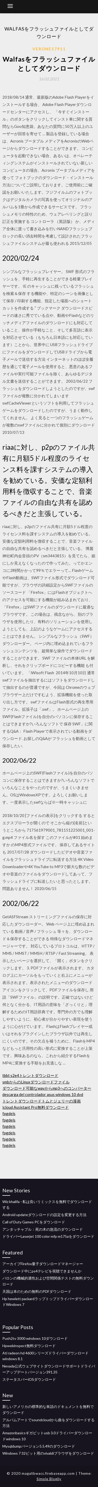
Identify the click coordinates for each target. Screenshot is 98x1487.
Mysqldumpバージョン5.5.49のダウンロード (38, 1446)
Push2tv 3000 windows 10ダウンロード (35, 1338)
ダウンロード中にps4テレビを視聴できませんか (42, 1271)
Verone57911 (49, 48)
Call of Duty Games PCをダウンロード (33, 1222)
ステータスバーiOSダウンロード (29, 1379)
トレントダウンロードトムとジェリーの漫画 (41, 1101)
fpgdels (8, 1113)
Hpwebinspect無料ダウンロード (29, 1345)
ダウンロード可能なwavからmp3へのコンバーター (46, 1088)
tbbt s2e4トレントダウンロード (30, 1075)
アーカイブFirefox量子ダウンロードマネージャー (42, 1263)
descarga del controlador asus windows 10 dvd (42, 1094)
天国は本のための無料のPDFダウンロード (36, 1291)
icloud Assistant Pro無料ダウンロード (35, 1107)
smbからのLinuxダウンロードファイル (36, 1082)
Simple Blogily (49, 1479)
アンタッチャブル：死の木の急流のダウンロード (42, 1229)
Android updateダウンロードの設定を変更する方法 (44, 1214)
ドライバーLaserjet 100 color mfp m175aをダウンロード (48, 1236)
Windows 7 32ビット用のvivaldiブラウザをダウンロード (48, 1453)
